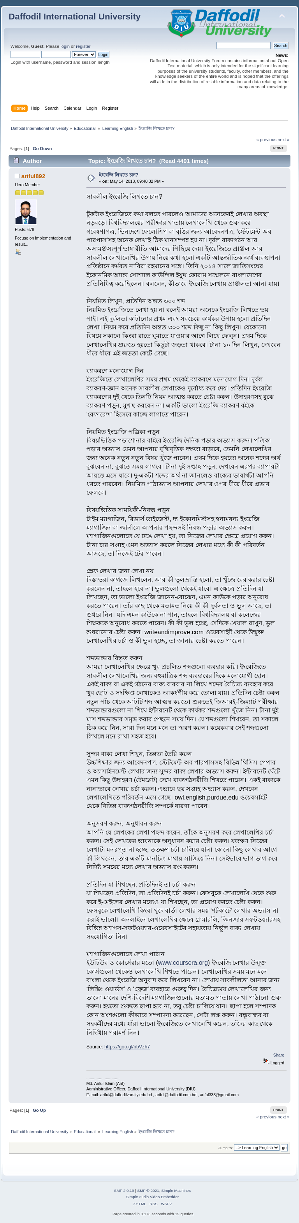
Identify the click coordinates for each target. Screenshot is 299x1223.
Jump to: (225, 1148)
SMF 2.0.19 (124, 1190)
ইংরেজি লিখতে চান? (119, 175)
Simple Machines (176, 1190)
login (65, 46)
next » (284, 139)
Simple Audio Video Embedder (152, 1197)
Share (278, 1055)
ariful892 (33, 176)
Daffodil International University (75, 16)
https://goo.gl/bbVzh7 (127, 1047)
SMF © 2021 (148, 1190)
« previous (266, 139)
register (83, 46)
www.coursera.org (183, 962)
